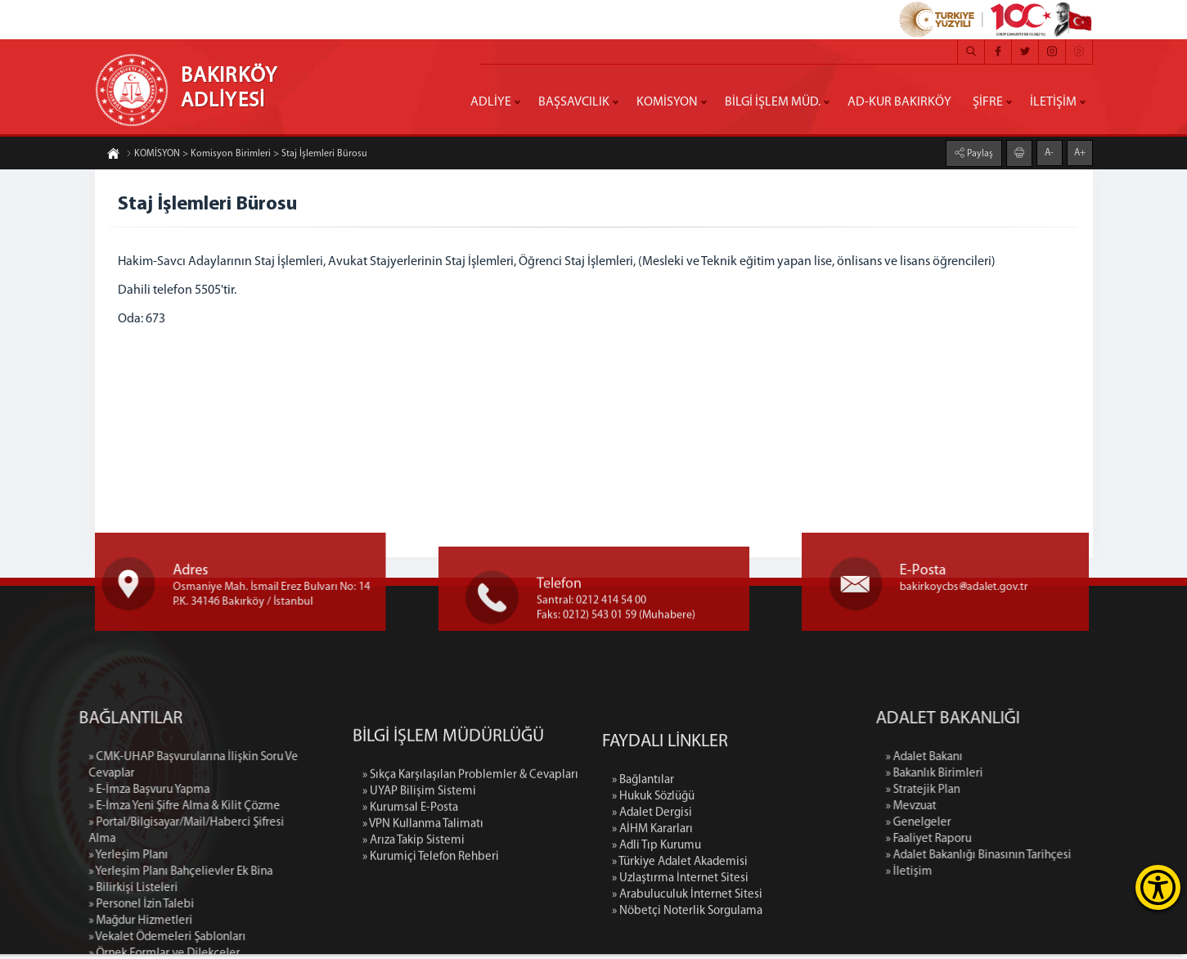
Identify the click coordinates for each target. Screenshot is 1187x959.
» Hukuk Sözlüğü (653, 901)
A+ (1080, 152)
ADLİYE (490, 102)
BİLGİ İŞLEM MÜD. (773, 102)
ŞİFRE (988, 102)
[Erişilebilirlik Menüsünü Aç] (1157, 887)
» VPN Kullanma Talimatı (422, 907)
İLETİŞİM (1053, 102)
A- (1049, 152)
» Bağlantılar (643, 885)
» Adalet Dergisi (652, 918)
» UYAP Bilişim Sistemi (419, 874)
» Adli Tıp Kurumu (656, 950)
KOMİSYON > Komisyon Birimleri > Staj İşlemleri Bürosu (246, 155)
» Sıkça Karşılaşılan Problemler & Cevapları (470, 858)
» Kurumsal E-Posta (410, 891)
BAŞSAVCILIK (573, 102)
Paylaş (978, 153)
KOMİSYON (667, 102)
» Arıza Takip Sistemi (413, 923)
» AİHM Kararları (652, 934)
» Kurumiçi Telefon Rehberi (430, 940)
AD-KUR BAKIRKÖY (899, 102)
